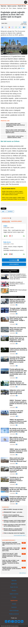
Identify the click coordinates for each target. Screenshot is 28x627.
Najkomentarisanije (8, 540)
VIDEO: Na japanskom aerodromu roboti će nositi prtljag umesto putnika (18, 421)
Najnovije (3, 6)
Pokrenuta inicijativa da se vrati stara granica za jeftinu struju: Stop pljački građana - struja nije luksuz (18, 276)
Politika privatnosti (14, 614)
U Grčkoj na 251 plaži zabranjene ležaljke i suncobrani (16, 412)
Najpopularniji (16, 221)
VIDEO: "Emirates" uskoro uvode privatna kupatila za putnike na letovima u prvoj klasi (18, 403)
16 (17, 416)
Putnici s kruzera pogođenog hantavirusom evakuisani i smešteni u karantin (14, 516)
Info (7, 8)
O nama (14, 597)
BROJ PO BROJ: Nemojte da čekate (13, 509)
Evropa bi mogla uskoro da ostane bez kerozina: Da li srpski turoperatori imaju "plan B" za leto (18, 499)
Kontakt (14, 603)
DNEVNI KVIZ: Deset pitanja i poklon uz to (18, 290)
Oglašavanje (13, 600)
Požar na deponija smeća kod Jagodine (14, 533)
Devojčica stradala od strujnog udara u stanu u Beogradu (17, 284)
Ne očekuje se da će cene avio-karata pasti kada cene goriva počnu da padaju (18, 430)
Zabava (14, 8)
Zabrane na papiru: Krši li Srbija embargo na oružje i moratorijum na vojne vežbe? (15, 521)
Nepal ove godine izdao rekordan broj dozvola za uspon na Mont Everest (17, 301)
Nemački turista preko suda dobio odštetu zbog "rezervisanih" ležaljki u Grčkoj (18, 319)
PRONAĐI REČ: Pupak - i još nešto (13, 512)
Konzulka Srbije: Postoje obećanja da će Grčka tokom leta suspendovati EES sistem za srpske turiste (17, 360)
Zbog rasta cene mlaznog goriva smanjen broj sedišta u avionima (18, 329)
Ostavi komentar (14, 264)
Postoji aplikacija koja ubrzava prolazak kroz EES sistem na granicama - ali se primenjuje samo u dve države (18, 372)
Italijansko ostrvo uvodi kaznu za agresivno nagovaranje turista (17, 391)
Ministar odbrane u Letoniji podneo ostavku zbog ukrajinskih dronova (13, 529)
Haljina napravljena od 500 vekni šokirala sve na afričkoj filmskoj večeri (15, 525)
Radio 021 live (22, 6)
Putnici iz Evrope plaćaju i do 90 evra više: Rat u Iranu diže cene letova (18, 489)
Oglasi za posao (12, 6)
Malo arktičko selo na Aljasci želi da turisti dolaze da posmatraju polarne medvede (18, 440)
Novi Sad (3, 8)
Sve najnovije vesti (19, 535)
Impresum (14, 607)
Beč (3, 211)
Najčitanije (19, 8)
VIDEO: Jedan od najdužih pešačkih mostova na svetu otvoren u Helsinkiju (18, 450)
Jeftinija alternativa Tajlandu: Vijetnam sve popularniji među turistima (18, 383)
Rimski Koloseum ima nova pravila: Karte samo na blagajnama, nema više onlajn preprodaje (18, 339)
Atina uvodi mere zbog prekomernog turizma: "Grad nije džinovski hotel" (18, 459)
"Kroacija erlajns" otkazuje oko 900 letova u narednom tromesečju (18, 310)
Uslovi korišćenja (13, 610)
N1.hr (23, 68)
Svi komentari (14, 260)
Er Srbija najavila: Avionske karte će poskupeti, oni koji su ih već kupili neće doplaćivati (18, 469)
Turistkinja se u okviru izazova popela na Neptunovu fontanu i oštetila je (17, 480)
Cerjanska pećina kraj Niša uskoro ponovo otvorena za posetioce (18, 350)
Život (10, 8)
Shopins (14, 590)
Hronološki (6, 221)
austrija (10, 211)
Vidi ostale (22, 573)
